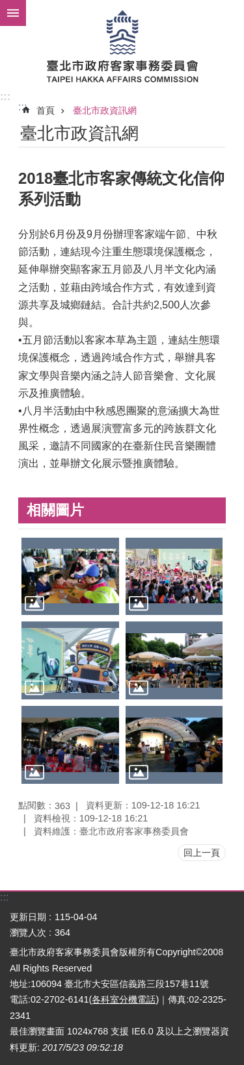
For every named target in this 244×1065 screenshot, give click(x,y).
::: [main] (22, 106)
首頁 (45, 110)
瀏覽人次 (28, 932)
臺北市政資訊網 (105, 110)
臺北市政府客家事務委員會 (122, 45)
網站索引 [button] (13, 13)
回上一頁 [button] (201, 852)
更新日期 (28, 917)
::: (5, 96)
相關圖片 (55, 510)
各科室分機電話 (124, 999)
